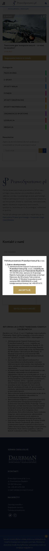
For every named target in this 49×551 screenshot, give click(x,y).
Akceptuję (24, 290)
